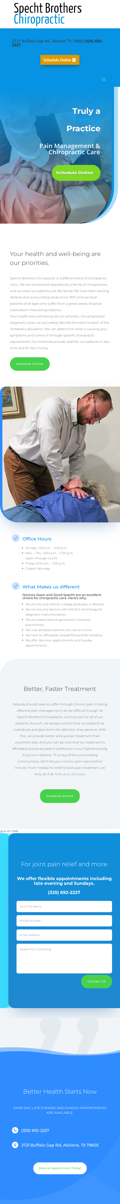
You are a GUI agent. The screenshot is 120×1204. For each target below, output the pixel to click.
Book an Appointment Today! (60, 1168)
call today (77, 774)
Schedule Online (57, 59)
